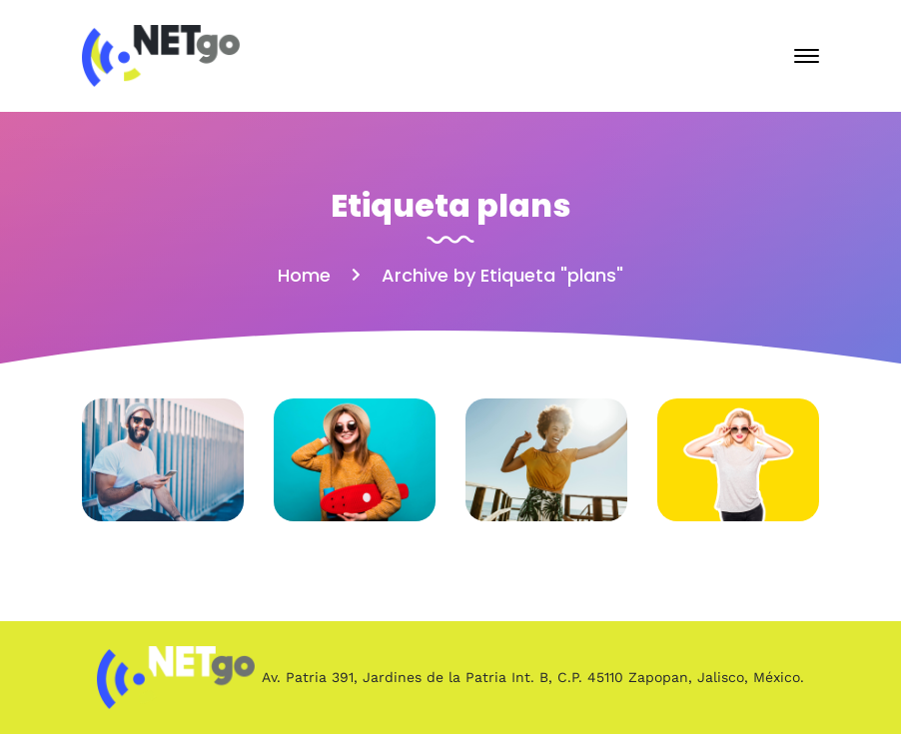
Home (304, 275)
